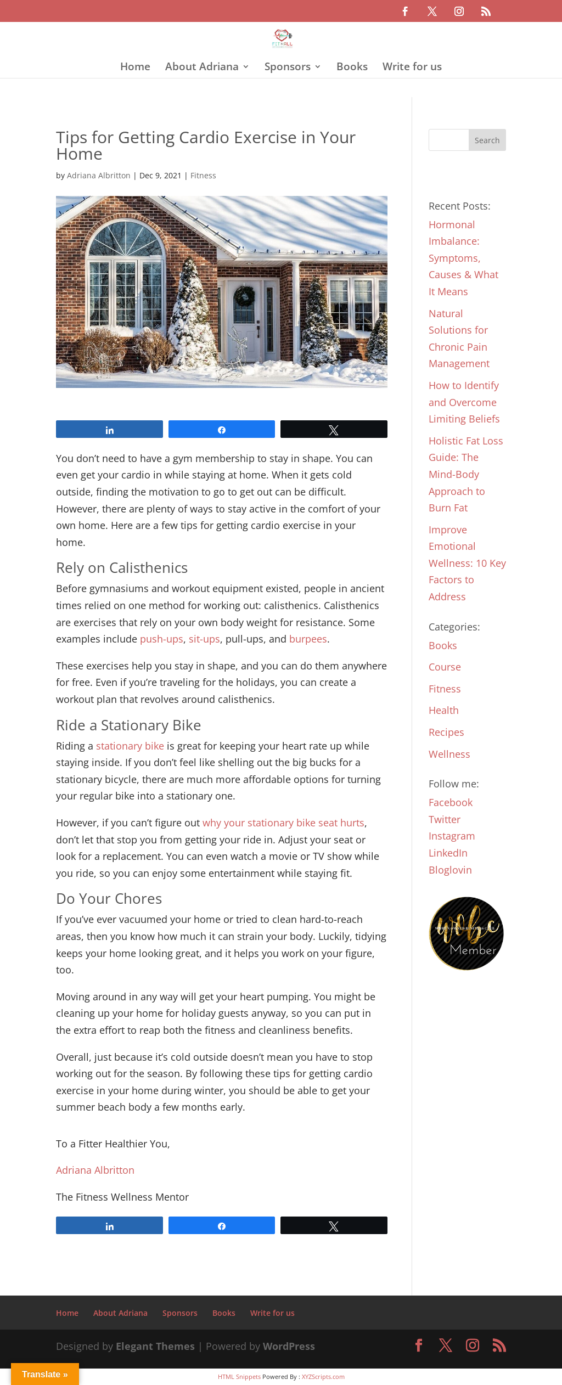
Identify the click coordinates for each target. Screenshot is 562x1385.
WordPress (289, 1346)
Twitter (444, 819)
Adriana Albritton (99, 175)
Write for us (412, 68)
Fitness (203, 175)
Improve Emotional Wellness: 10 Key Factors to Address (467, 563)
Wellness (449, 754)
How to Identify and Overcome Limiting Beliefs (464, 402)
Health (444, 710)
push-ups (161, 638)
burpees (308, 638)
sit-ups (204, 638)
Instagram (452, 835)
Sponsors (288, 68)
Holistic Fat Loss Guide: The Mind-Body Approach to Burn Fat (466, 474)
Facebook (451, 802)
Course (445, 666)
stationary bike (130, 745)
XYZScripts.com (323, 1376)
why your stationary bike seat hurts (283, 822)
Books (352, 68)
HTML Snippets (239, 1376)
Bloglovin (450, 869)
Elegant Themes (155, 1346)
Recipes (446, 732)
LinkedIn (448, 852)
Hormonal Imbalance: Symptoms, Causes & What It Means (463, 258)
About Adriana (202, 68)
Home (135, 68)
